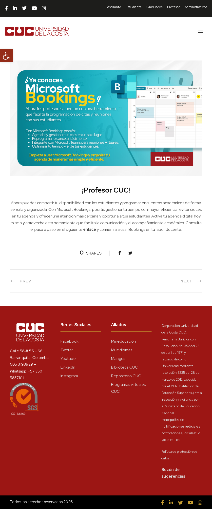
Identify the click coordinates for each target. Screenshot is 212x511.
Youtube (68, 360)
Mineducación (123, 343)
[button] (6, 55)
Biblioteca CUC (124, 369)
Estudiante (134, 7)
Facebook (69, 343)
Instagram (69, 377)
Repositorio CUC (126, 377)
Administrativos (196, 7)
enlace (89, 231)
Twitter (66, 351)
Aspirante (114, 7)
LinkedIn (67, 369)
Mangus (118, 360)
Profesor (173, 7)
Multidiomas (121, 351)
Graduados (154, 7)
